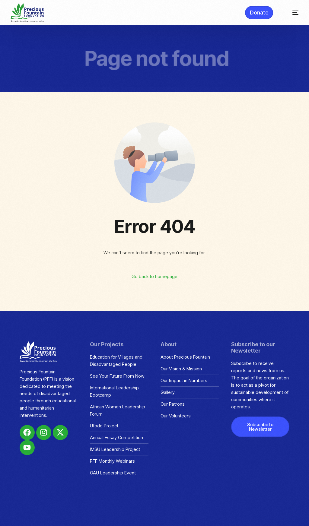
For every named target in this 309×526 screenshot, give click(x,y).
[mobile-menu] (291, 12)
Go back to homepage (154, 276)
